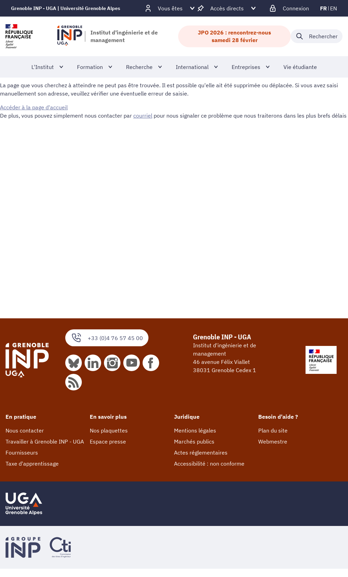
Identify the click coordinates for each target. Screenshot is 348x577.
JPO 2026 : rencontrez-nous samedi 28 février (234, 36)
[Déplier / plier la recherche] (316, 36)
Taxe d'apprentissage (32, 463)
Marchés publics (194, 441)
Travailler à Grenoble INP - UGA (45, 441)
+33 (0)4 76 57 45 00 (107, 338)
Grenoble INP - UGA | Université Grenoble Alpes (65, 8)
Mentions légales (195, 430)
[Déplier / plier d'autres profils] (170, 8)
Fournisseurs (22, 452)
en (333, 8)
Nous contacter (25, 430)
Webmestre (272, 441)
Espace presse (108, 441)
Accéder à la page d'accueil (34, 107)
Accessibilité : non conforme (209, 463)
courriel (142, 115)
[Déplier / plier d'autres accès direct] (227, 8)
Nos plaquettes (109, 430)
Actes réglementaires (201, 452)
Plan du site (273, 430)
